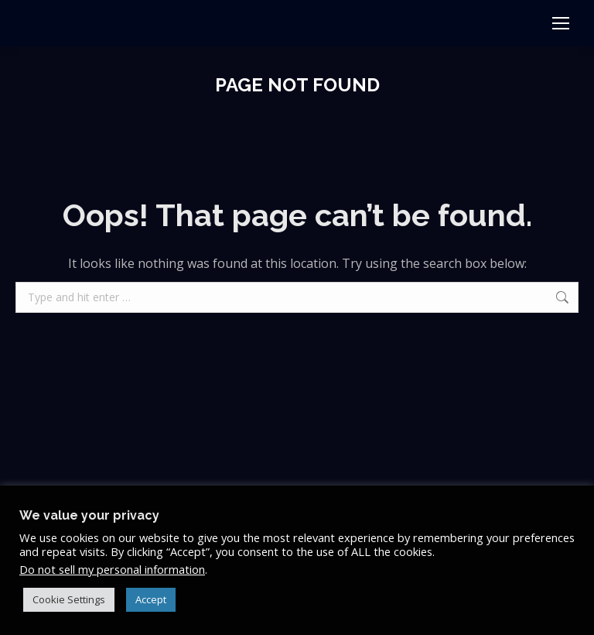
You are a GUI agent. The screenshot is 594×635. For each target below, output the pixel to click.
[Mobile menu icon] (560, 23)
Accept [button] (150, 599)
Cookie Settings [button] (68, 599)
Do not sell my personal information (112, 569)
